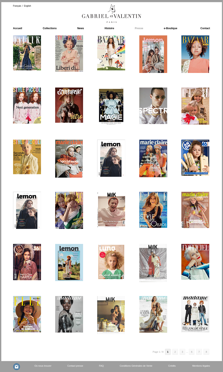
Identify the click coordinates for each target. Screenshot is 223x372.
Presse (139, 28)
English (27, 6)
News (80, 28)
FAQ (101, 365)
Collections (50, 28)
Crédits (172, 365)
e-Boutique (170, 28)
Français (17, 6)
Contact (205, 28)
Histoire (109, 28)
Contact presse (75, 365)
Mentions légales (201, 365)
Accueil (17, 28)
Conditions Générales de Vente (136, 365)
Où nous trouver (43, 365)
